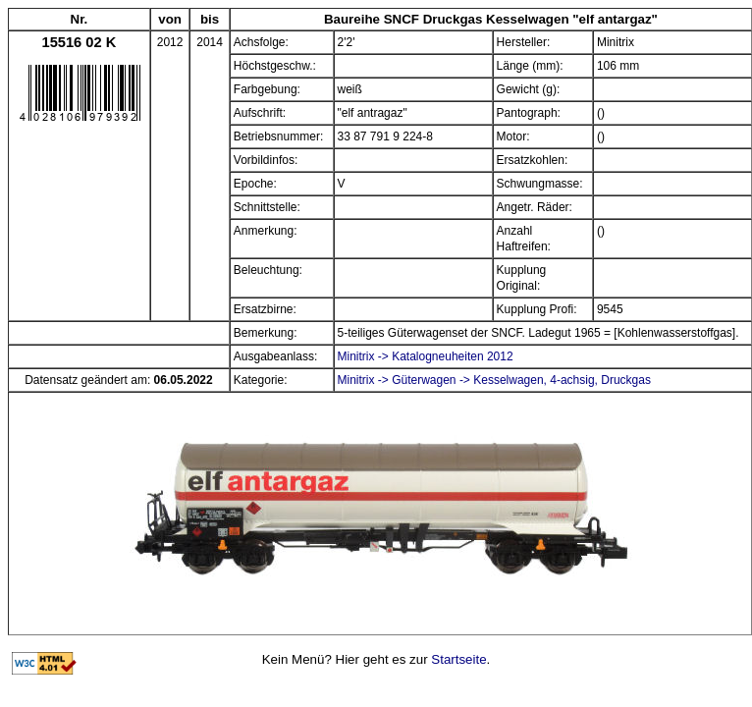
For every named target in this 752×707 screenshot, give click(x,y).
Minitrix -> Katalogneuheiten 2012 (425, 356)
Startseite (458, 659)
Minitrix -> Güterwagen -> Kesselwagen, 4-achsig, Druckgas (494, 380)
